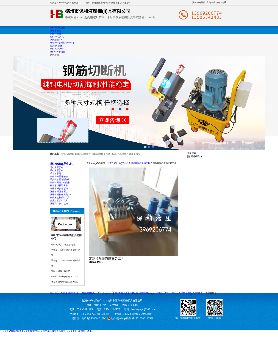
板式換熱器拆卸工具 (59, 197)
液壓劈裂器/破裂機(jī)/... (61, 194)
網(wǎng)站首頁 (57, 293)
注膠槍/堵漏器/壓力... (60, 191)
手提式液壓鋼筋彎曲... (60, 179)
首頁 (109, 163)
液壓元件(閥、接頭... (60, 203)
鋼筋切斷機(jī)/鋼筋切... (61, 182)
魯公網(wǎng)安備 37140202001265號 (130, 318)
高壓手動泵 (111, 153)
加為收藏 (211, 2)
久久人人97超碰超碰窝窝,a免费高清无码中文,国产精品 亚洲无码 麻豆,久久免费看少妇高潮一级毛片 (47, 331)
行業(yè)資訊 (163, 293)
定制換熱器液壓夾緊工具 (164, 163)
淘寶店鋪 (209, 293)
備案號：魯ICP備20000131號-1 (89, 318)
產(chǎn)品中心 (121, 163)
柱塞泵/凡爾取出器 (59, 185)
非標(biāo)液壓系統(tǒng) (142, 293)
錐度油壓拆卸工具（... (60, 200)
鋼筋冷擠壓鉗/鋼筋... (60, 176)
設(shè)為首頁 (198, 2)
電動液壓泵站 (56, 167)
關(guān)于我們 (195, 293)
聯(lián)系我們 (178, 293)
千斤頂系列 (55, 173)
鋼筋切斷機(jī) (98, 153)
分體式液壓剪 (67, 153)
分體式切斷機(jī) (83, 153)
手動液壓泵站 (56, 170)
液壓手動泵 (134, 153)
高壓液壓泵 (123, 153)
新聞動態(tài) (121, 293)
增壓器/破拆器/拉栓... (60, 188)
